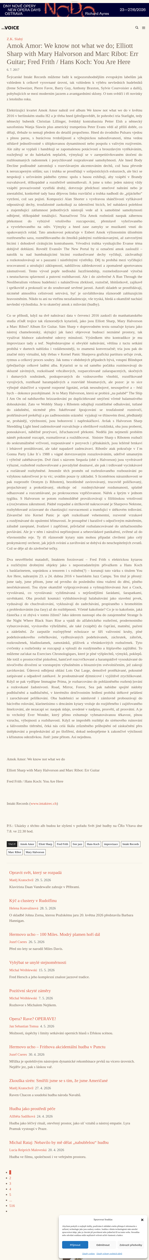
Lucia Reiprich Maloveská (28, 1150)
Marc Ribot (14, 852)
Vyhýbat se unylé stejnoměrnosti (37, 962)
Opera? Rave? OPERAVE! (32, 1018)
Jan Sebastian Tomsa (23, 1026)
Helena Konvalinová (23, 908)
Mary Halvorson (34, 852)
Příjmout (75, 1245)
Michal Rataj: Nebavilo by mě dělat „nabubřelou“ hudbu (59, 1142)
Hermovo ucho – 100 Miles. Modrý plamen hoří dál (54, 934)
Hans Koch (90, 844)
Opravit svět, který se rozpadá (35, 872)
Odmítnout (103, 1245)
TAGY (11, 844)
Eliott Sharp (44, 844)
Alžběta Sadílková (22, 1116)
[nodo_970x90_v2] (74, 10)
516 (12, 1206)
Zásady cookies (88, 1253)
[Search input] (121, 27)
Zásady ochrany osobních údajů (109, 1253)
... (10, 1200)
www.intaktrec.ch (44, 803)
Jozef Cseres (18, 942)
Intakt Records (126, 844)
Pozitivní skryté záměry (30, 990)
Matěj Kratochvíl (21, 880)
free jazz (75, 844)
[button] (142, 1219)
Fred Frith (60, 844)
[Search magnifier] (137, 27)
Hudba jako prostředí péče (32, 1108)
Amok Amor (26, 844)
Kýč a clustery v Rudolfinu (33, 900)
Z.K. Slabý (15, 39)
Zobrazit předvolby (131, 1245)
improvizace (107, 844)
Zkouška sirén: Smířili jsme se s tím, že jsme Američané (58, 1080)
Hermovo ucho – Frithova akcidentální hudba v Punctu (57, 1046)
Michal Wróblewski (23, 970)
